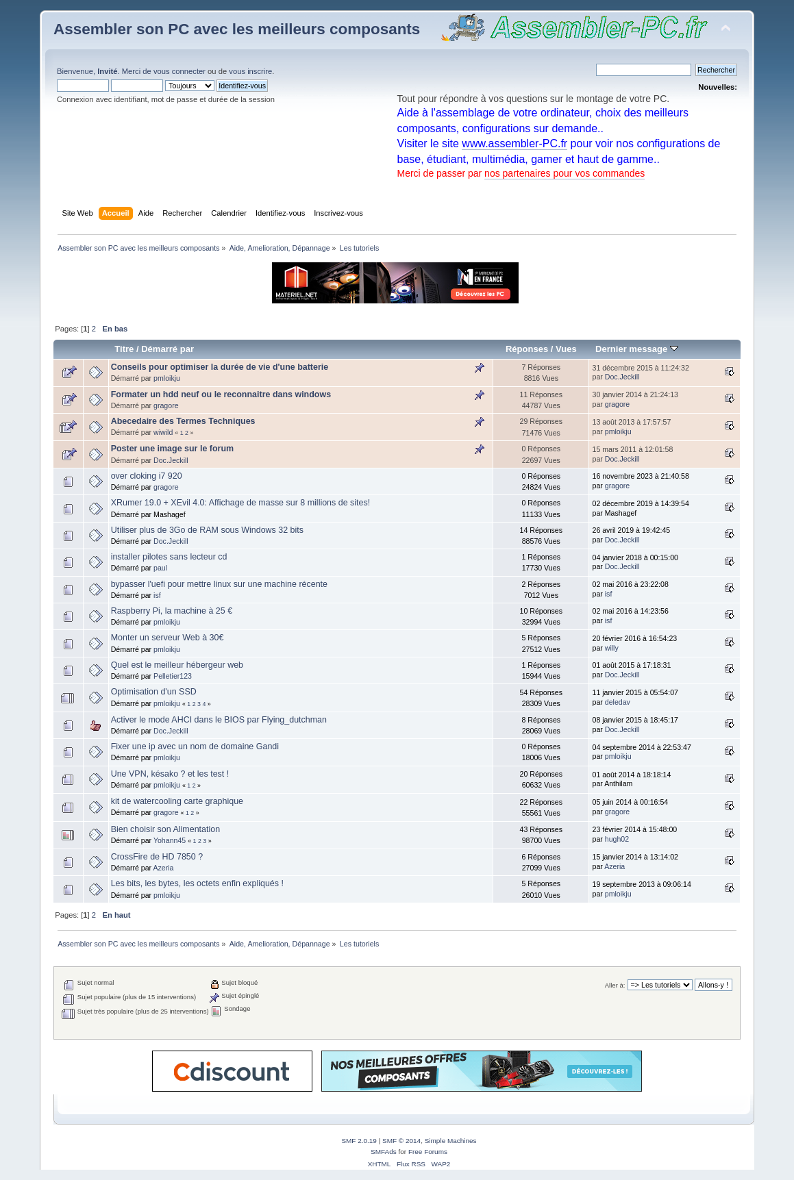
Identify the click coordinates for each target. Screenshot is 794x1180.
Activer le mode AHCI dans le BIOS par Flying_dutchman (219, 720)
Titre (124, 349)
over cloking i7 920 (146, 476)
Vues (566, 349)
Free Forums (427, 1151)
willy (612, 648)
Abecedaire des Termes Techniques (183, 421)
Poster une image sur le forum (172, 448)
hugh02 (617, 839)
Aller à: (615, 985)
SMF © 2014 (401, 1140)
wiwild (163, 432)
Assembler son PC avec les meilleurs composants (236, 29)
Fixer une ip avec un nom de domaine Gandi (195, 746)
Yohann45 (169, 840)
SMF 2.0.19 (359, 1140)
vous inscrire (250, 71)
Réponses (527, 349)
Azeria (163, 868)
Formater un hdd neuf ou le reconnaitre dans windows (221, 394)
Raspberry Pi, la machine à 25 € (171, 611)
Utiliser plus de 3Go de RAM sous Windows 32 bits (207, 530)
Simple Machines (451, 1140)
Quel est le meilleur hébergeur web (177, 665)
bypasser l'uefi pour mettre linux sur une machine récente (219, 584)
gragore (166, 405)
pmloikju (166, 378)
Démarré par (167, 349)
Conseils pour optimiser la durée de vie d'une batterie (220, 367)
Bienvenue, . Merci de (105, 71)
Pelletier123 (172, 676)
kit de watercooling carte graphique (177, 801)
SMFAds (384, 1151)
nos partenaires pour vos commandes (564, 173)
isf (157, 595)
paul (160, 568)
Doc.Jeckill (622, 377)
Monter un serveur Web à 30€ (167, 637)
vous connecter (179, 71)
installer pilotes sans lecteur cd (169, 557)
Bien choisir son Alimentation (165, 829)
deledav (617, 702)
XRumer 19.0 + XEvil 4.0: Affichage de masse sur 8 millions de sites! (241, 502)
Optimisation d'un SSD (154, 691)
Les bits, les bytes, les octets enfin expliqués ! (197, 883)
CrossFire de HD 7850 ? (157, 857)
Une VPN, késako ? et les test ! (170, 774)
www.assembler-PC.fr (514, 143)
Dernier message (636, 349)
